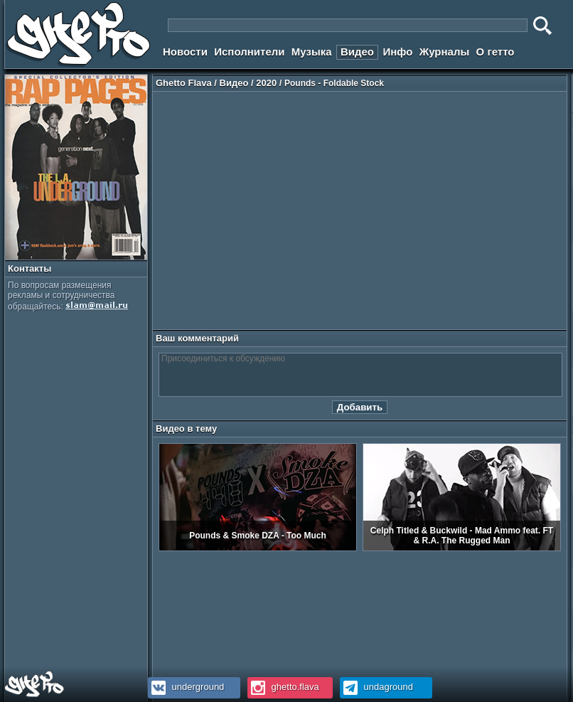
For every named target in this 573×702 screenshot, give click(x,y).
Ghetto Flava (184, 83)
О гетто (495, 52)
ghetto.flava (283, 686)
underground (186, 686)
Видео (357, 52)
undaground (376, 686)
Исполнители (249, 52)
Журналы (444, 52)
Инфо (397, 52)
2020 (266, 83)
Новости (185, 52)
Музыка (311, 52)
